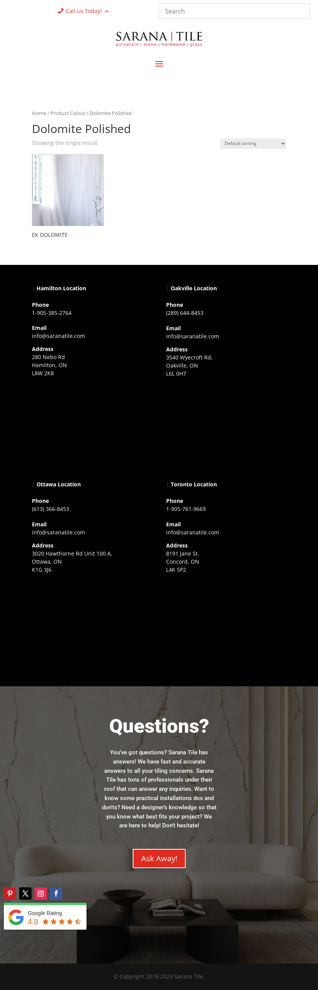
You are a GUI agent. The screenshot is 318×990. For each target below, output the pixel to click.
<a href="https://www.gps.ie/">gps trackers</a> (92, 427)
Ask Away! (159, 858)
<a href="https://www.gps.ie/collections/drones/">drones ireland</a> (226, 427)
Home (39, 113)
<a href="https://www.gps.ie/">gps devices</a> (92, 623)
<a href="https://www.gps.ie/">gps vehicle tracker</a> (226, 623)
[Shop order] (253, 143)
